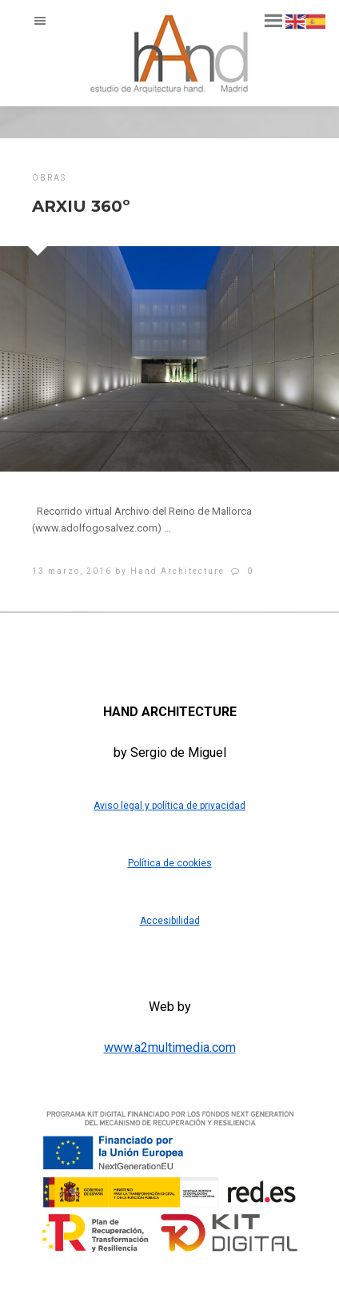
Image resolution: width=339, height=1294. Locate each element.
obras (49, 177)
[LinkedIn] (169, 645)
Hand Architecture (177, 571)
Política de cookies (170, 863)
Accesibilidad (170, 920)
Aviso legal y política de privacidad (169, 805)
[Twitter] (146, 645)
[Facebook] (124, 645)
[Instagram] (213, 645)
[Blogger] (191, 645)
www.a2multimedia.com (170, 1047)
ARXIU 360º (81, 206)
